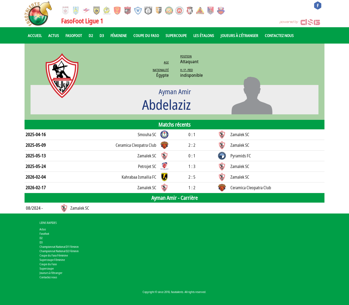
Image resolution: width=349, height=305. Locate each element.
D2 (91, 35)
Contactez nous (279, 35)
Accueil (35, 35)
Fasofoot (73, 35)
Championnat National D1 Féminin (59, 247)
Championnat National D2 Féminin (59, 251)
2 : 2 (191, 145)
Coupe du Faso (146, 35)
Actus (53, 35)
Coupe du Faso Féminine (54, 255)
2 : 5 (191, 177)
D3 (102, 35)
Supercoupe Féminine (52, 260)
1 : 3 (191, 166)
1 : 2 (191, 188)
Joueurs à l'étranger (239, 35)
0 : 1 (191, 135)
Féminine (118, 35)
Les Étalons (203, 35)
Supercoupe (176, 35)
